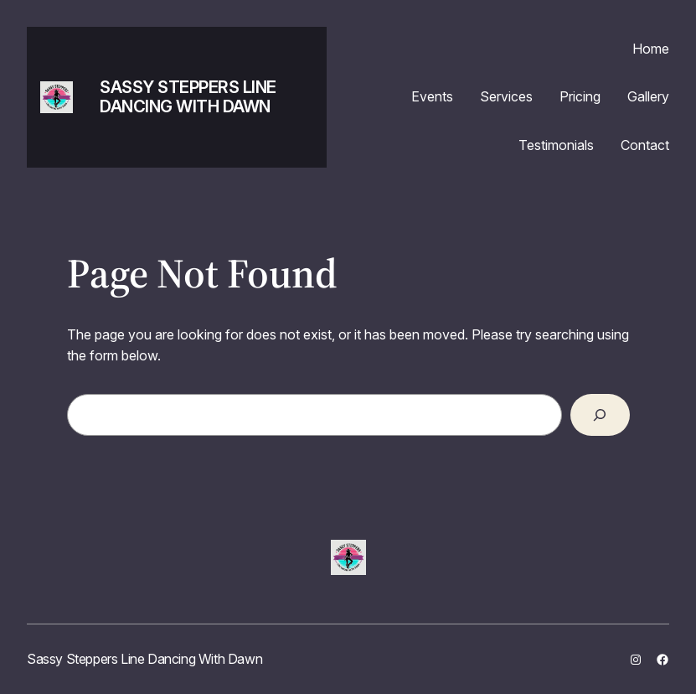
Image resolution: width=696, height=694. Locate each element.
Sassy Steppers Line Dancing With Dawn (188, 97)
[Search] (600, 415)
